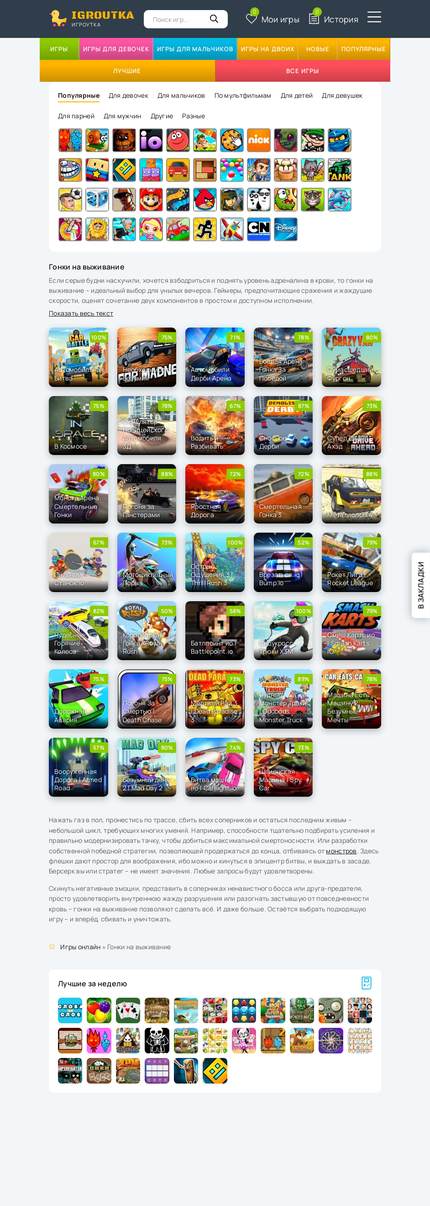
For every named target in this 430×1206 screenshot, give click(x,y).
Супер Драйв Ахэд (347, 442)
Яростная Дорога (206, 510)
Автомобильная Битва (79, 373)
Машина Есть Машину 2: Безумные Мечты (348, 707)
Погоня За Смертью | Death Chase (142, 711)
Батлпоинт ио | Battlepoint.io (213, 647)
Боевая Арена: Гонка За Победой (282, 369)
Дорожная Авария (70, 715)
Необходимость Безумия (148, 373)
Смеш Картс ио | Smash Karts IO (351, 643)
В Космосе (70, 446)
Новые (318, 49)
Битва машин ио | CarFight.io (213, 783)
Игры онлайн (80, 946)
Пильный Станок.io (69, 578)
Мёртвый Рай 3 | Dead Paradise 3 (214, 711)
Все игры (302, 71)
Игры (59, 49)
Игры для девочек (116, 49)
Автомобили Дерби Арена (211, 373)
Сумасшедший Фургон (350, 373)
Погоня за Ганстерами (141, 510)
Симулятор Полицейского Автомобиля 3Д (145, 434)
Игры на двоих (267, 49)
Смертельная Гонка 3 (280, 510)
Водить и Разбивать (207, 442)
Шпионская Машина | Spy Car (280, 779)
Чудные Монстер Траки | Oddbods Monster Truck (283, 707)
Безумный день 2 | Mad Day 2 (146, 783)
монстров (341, 850)
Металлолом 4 (349, 514)
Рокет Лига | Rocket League (350, 578)
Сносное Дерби (273, 442)
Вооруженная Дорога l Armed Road (78, 779)
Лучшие (127, 71)
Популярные (363, 49)
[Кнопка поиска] (214, 19)
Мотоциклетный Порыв (148, 578)
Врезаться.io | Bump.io (281, 578)
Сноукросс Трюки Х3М (276, 647)
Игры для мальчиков (195, 49)
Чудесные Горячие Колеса (69, 643)
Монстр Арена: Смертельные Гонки (77, 505)
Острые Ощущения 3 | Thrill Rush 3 (212, 574)
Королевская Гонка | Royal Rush (143, 643)
